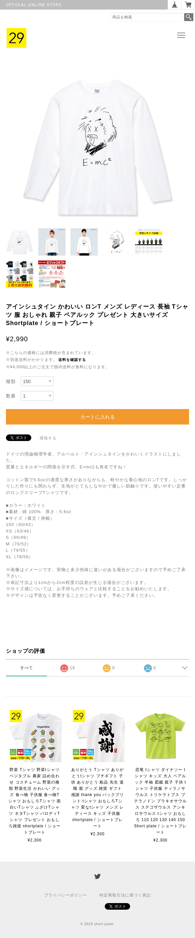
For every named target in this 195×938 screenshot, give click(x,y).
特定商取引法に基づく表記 (125, 895)
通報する (48, 438)
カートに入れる (97, 417)
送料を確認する (72, 360)
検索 (188, 17)
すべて (26, 668)
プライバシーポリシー (65, 895)
